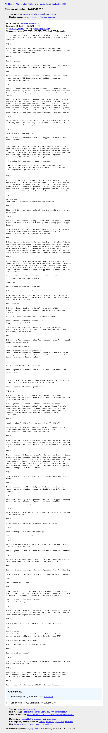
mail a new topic (49, 719)
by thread (50, 722)
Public (30, 4)
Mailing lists (21, 4)
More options (50, 14)
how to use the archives (24, 724)
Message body (29, 14)
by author (69, 722)
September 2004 (59, 4)
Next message (33, 17)
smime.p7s (48, 697)
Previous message (47, 17)
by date (42, 722)
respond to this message (31, 719)
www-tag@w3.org (42, 4)
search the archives (43, 724)
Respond (40, 14)
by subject (59, 722)
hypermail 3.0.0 (36, 729)
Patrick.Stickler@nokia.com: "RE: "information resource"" (46, 712)
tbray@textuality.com (29, 23)
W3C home (9, 4)
